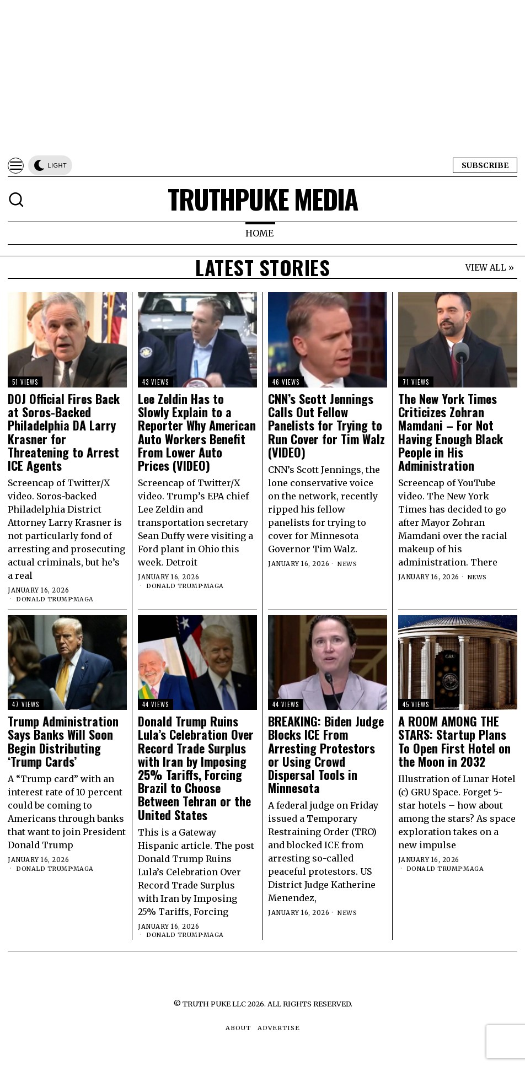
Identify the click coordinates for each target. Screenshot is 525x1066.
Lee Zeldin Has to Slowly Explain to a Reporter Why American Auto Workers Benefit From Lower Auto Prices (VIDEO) (197, 432)
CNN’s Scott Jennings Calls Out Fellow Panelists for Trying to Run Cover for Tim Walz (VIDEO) (326, 425)
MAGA (84, 599)
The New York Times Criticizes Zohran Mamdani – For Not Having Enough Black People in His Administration (450, 432)
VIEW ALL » (489, 267)
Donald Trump (44, 599)
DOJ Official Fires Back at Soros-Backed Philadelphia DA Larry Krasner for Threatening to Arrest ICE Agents (64, 432)
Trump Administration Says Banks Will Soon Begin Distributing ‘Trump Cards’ (63, 741)
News (348, 564)
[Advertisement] (262, 77)
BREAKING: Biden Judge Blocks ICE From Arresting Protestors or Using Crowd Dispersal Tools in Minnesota (326, 754)
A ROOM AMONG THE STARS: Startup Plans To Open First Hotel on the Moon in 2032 (454, 741)
